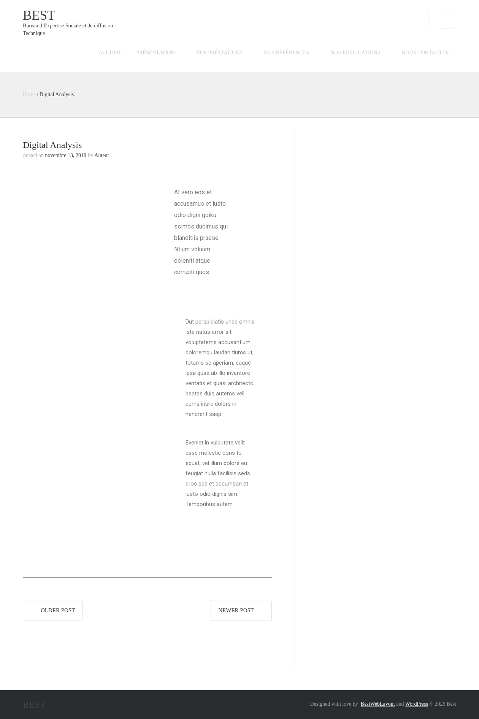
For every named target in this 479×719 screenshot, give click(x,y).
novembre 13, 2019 (65, 155)
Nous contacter (425, 53)
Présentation (155, 53)
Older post (58, 610)
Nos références (286, 53)
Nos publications (355, 53)
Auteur (101, 155)
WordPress (416, 704)
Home (29, 94)
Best (39, 15)
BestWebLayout (378, 704)
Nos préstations (219, 53)
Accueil (110, 53)
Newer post (236, 610)
